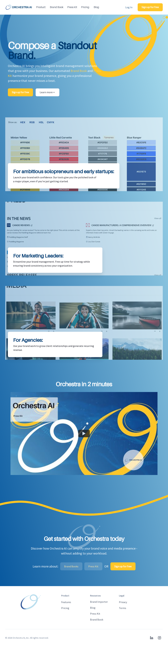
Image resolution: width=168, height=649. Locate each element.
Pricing (85, 7)
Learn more (47, 92)
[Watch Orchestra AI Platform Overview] (84, 433)
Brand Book (56, 7)
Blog (96, 7)
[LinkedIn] (151, 638)
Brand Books (71, 566)
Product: (41, 7)
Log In (128, 7)
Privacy (123, 602)
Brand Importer (99, 601)
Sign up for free (150, 7)
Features (66, 602)
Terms (122, 608)
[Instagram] (159, 638)
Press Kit (72, 7)
